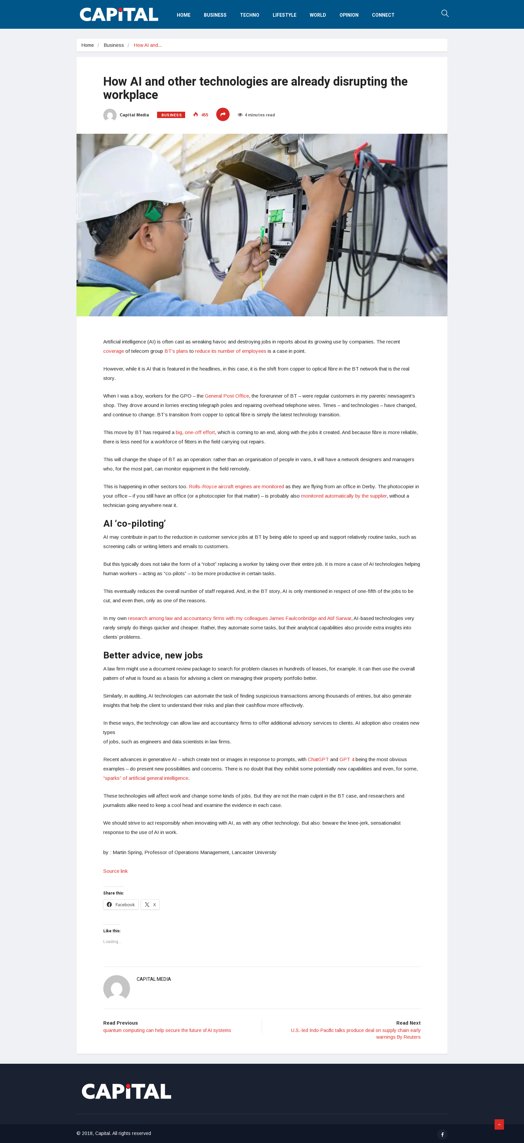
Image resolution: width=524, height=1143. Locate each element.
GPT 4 (347, 759)
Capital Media (126, 115)
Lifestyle (284, 15)
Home (183, 15)
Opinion (349, 15)
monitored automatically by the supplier (344, 496)
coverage (113, 351)
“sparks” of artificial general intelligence (145, 778)
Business (215, 15)
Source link (115, 871)
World (318, 15)
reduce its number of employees (230, 351)
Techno (249, 15)
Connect (383, 15)
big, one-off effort (195, 432)
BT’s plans (176, 351)
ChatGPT (318, 759)
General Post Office (227, 396)
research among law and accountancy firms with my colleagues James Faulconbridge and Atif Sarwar (239, 618)
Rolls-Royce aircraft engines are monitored (236, 486)
